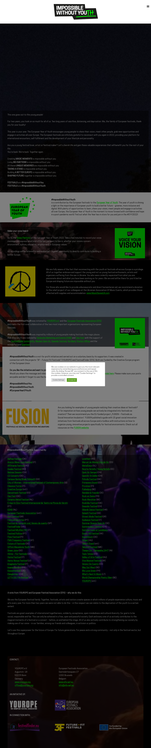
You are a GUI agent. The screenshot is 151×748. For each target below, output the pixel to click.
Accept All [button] (72, 380)
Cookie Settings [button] (58, 380)
